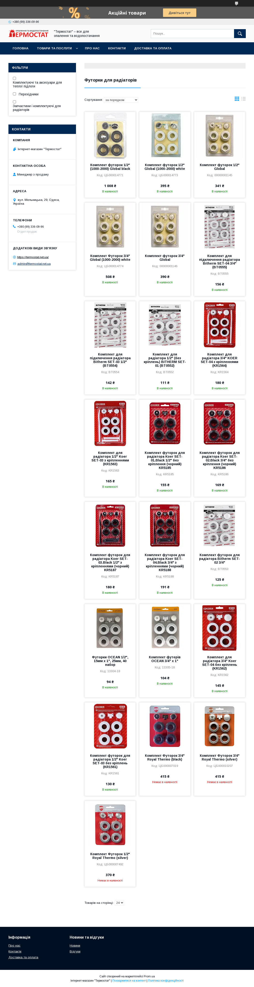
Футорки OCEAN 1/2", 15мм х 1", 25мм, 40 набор (110, 661)
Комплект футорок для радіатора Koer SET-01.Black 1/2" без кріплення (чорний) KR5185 (165, 460)
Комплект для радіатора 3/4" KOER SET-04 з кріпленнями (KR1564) (219, 359)
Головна (20, 48)
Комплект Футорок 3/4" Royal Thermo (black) (165, 757)
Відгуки (75, 951)
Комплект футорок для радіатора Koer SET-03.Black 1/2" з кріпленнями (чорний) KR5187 (110, 562)
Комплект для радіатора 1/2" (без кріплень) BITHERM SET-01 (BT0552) (165, 359)
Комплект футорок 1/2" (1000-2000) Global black (110, 167)
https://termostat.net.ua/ (33, 257)
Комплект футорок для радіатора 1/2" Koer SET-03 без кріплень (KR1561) (110, 761)
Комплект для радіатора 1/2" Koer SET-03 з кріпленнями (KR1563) (110, 458)
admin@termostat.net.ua (34, 263)
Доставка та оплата (152, 48)
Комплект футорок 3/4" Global (165, 257)
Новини (75, 945)
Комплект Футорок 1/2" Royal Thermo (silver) (110, 856)
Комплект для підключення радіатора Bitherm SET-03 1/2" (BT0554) (110, 359)
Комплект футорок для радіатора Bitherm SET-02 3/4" (219, 558)
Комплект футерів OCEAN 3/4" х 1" (165, 659)
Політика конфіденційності (166, 980)
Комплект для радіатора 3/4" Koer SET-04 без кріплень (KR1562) (219, 662)
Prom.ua (149, 976)
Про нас (92, 48)
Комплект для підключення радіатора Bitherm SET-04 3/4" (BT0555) (219, 261)
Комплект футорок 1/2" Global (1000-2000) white (164, 167)
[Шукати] (240, 33)
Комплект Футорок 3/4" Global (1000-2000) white (110, 257)
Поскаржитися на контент (129, 980)
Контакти (117, 48)
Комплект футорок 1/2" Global (219, 167)
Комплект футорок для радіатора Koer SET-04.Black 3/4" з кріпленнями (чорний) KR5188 (165, 562)
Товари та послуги (54, 48)
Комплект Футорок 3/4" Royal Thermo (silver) (219, 757)
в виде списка (243, 100)
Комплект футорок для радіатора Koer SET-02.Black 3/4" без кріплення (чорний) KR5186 (220, 460)
